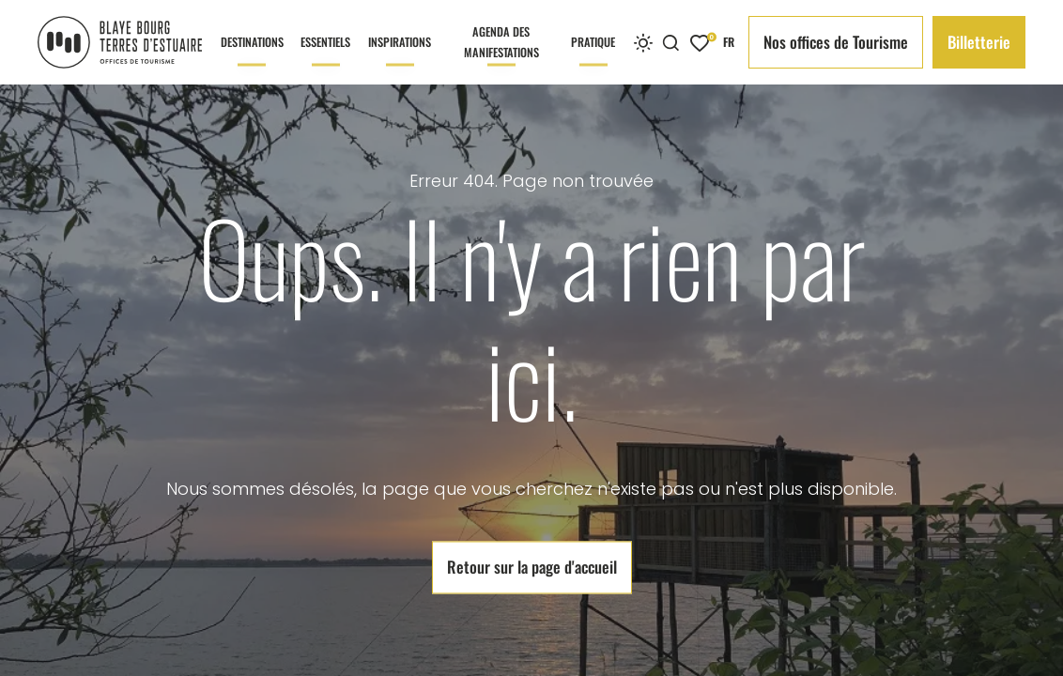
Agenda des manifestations (501, 53)
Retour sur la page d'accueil (532, 567)
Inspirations (399, 58)
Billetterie (978, 42)
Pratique (593, 58)
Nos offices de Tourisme (835, 42)
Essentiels (325, 58)
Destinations (252, 58)
